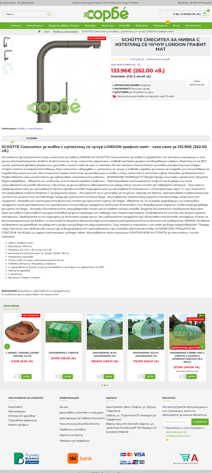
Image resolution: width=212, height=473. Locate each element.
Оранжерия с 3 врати (64, 348)
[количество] (17, 372)
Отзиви (31, 138)
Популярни (11, 302)
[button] (7, 342)
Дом (46, 31)
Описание (12, 138)
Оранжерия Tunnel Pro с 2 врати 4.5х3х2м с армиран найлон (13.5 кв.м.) (187, 353)
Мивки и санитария (65, 31)
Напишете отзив (158, 59)
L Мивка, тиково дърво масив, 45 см (22, 350)
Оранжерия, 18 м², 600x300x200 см (105, 350)
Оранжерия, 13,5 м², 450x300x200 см (146, 350)
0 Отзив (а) (137, 59)
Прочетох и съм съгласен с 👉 (185, 429)
